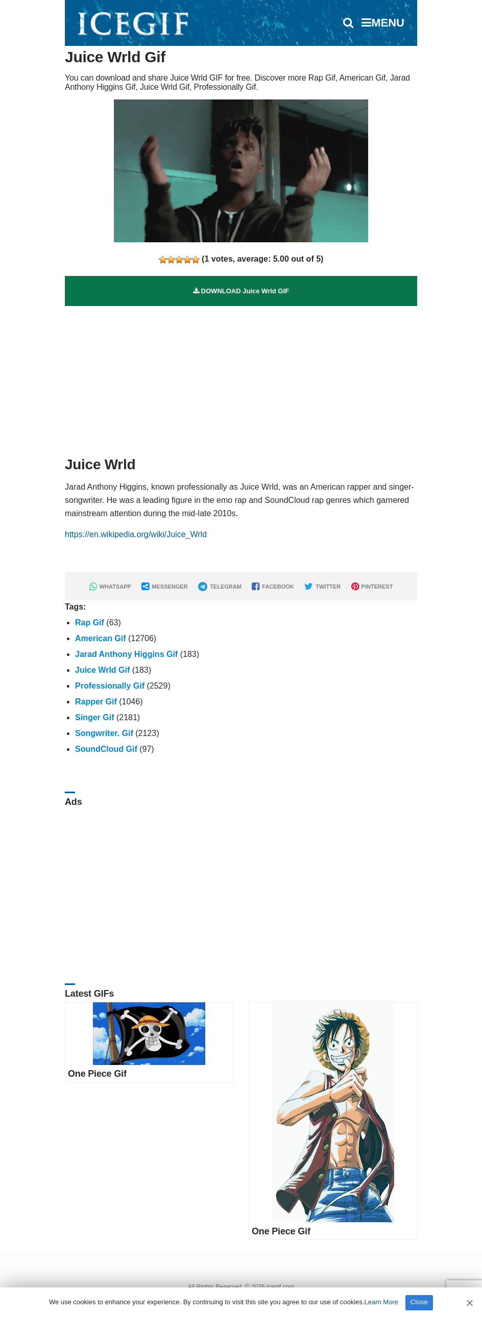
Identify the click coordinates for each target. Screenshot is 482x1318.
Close (419, 1302)
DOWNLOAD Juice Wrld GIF (241, 291)
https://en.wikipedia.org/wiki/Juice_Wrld (136, 534)
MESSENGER (164, 587)
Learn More (381, 1302)
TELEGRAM (220, 587)
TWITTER (322, 587)
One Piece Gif (97, 1074)
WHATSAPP (110, 587)
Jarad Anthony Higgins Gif (126, 654)
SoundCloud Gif (106, 749)
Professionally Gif (109, 685)
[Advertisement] (241, 377)
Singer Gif (94, 717)
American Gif (100, 638)
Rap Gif (89, 622)
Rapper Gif (96, 701)
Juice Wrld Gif (102, 670)
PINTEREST (372, 587)
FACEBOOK (273, 587)
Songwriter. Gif (104, 733)
